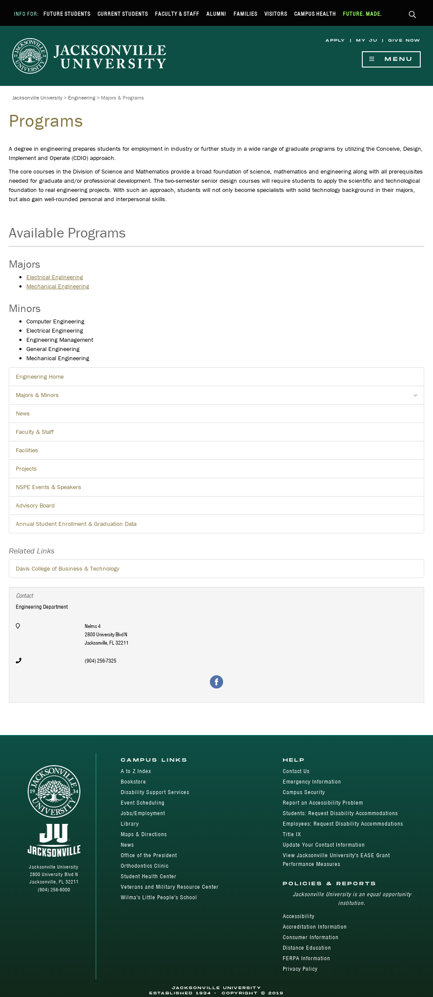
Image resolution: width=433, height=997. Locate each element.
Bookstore (133, 781)
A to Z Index (136, 771)
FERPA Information (306, 958)
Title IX (292, 834)
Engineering (81, 97)
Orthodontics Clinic (145, 865)
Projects (26, 468)
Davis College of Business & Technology (67, 568)
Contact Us (296, 771)
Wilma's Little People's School (159, 897)
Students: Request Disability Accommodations (340, 813)
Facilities (27, 450)
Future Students (66, 14)
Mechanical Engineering (57, 286)
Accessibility (298, 916)
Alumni (216, 14)
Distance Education (307, 947)
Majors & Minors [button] (220, 397)
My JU (367, 40)
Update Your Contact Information (324, 844)
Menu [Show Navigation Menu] (391, 59)
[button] (412, 15)
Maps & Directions (144, 834)
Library (130, 823)
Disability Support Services (155, 792)
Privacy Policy (300, 968)
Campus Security (304, 792)
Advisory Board (35, 505)
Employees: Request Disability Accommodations (343, 823)
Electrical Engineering (54, 277)
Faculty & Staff (177, 14)
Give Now (404, 40)
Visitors (275, 14)
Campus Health (315, 14)
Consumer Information (311, 937)
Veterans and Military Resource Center (170, 887)
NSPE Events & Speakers (48, 487)
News (23, 413)
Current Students (122, 14)
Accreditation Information (315, 926)
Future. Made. (362, 14)
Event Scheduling (143, 802)
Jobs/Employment (143, 813)
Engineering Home (40, 376)
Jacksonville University (37, 97)
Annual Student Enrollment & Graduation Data (76, 524)
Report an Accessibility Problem (323, 802)
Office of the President (149, 855)
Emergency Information (312, 781)
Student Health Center (149, 876)
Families (245, 14)
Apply (335, 40)
